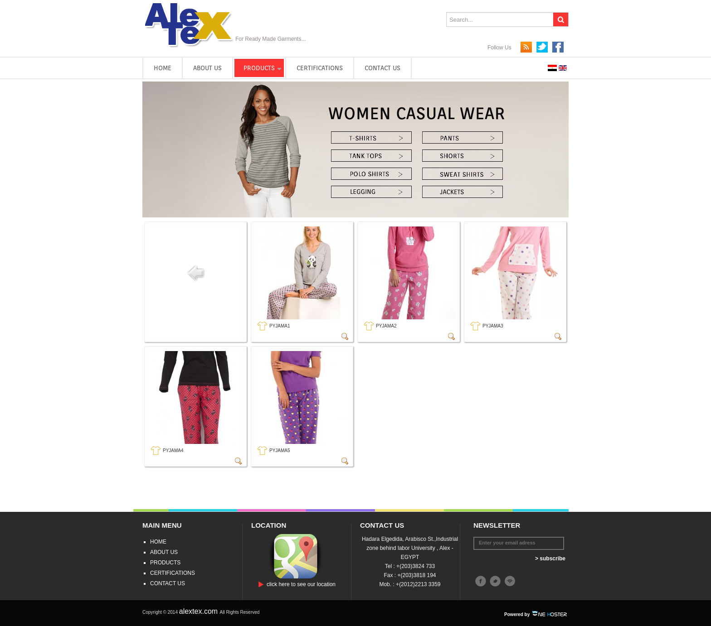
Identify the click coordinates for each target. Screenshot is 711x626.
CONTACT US (382, 68)
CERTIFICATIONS (320, 68)
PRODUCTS (259, 68)
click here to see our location (301, 584)
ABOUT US (207, 68)
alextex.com (199, 611)
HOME (162, 68)
